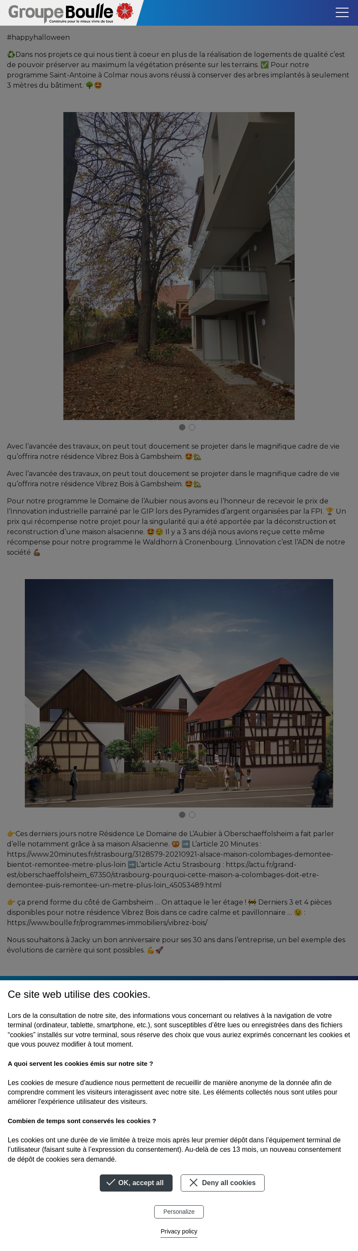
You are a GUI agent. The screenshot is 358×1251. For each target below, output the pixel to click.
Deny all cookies (221, 1182)
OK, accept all (136, 1183)
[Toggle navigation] (342, 12)
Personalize (178, 1211)
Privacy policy (179, 1231)
